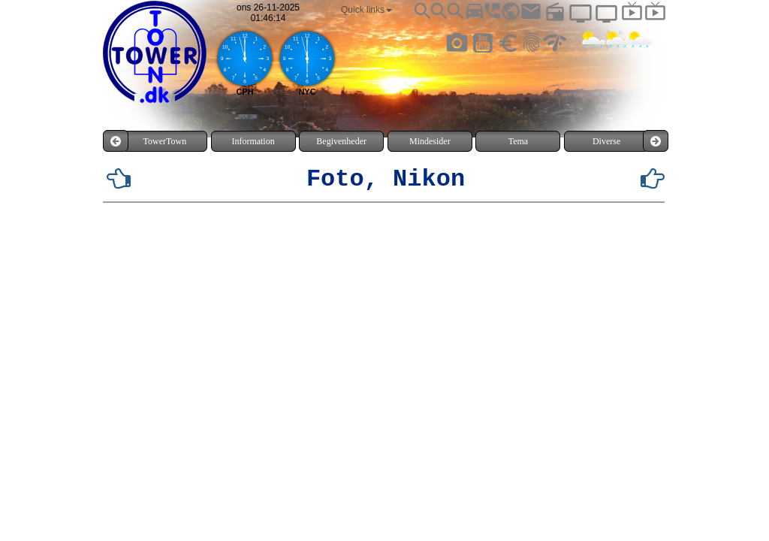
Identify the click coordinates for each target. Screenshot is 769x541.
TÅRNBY (552, 100)
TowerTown (165, 141)
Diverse (606, 141)
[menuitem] (165, 141)
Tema (518, 141)
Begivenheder (341, 141)
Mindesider (430, 141)
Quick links (366, 10)
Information (252, 141)
